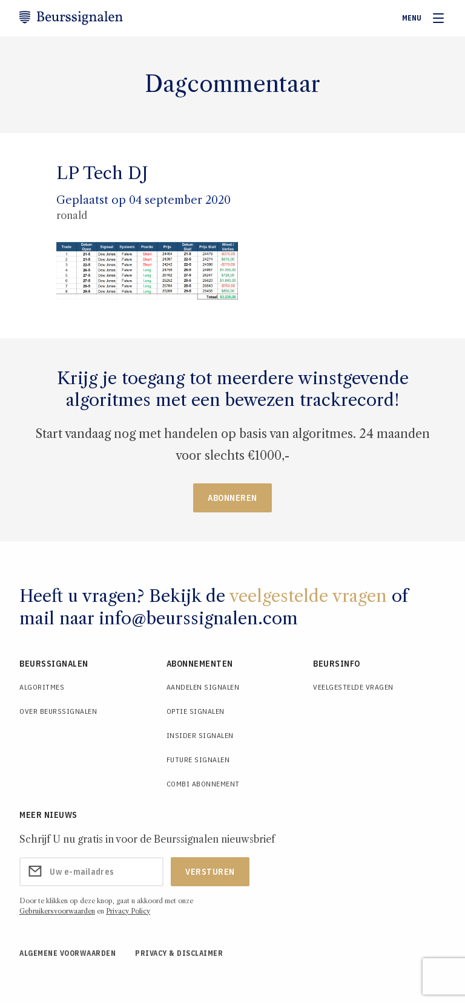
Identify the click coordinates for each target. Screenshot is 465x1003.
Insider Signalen (200, 735)
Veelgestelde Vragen (353, 686)
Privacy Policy (128, 911)
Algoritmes (41, 686)
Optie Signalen (196, 711)
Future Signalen (198, 759)
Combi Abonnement (203, 783)
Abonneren (232, 497)
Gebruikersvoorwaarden (57, 911)
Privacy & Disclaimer (179, 953)
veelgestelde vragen (308, 596)
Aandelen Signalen (203, 686)
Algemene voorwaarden (67, 953)
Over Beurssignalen (58, 711)
